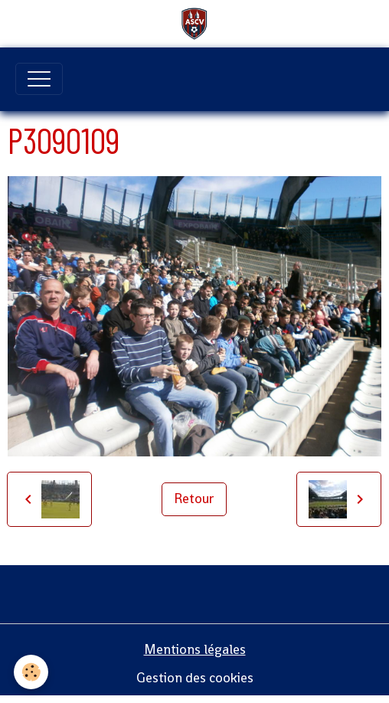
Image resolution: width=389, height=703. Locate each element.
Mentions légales (195, 649)
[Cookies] (31, 672)
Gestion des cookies (194, 677)
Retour (194, 498)
